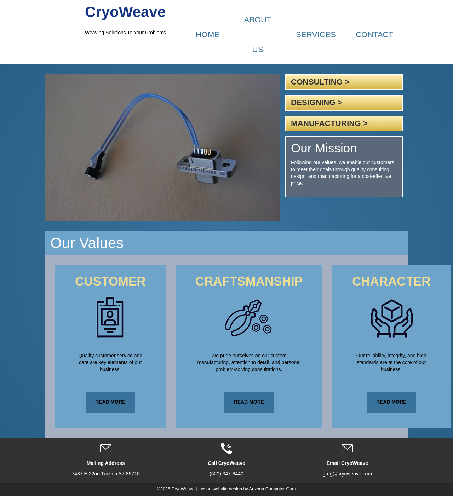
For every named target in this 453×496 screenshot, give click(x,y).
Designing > (316, 102)
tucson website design (220, 488)
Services (316, 34)
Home (207, 34)
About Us (257, 34)
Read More (110, 402)
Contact (375, 34)
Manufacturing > (329, 123)
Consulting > (320, 81)
